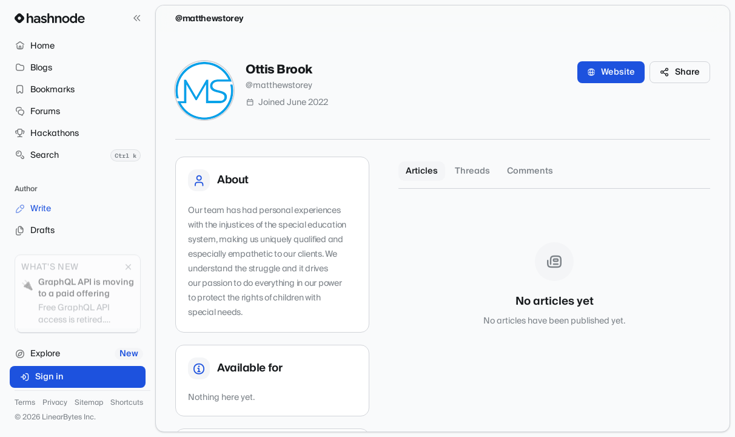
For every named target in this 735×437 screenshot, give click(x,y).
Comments (530, 171)
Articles (422, 171)
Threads (472, 171)
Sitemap (89, 403)
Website (611, 72)
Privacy (54, 403)
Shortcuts (126, 403)
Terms (25, 403)
